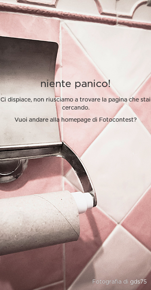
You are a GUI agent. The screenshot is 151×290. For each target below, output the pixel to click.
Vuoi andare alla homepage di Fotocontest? (75, 120)
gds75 (138, 282)
